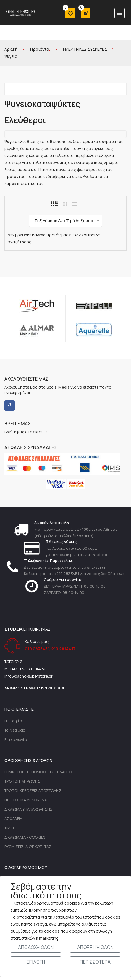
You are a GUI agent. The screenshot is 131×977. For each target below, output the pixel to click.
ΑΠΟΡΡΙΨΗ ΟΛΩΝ (95, 947)
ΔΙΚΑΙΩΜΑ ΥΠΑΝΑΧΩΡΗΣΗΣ (28, 809)
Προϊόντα (39, 49)
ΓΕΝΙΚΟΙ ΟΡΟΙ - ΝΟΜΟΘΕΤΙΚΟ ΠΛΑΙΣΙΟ (38, 771)
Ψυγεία (11, 56)
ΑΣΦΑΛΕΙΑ (13, 818)
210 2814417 (63, 649)
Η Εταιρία (13, 720)
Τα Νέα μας (14, 730)
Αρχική (11, 49)
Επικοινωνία (15, 739)
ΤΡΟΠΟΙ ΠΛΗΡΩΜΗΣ (22, 781)
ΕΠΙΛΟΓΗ (36, 962)
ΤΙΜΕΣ (9, 827)
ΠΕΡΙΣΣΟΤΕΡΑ (95, 962)
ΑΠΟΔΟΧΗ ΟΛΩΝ (36, 947)
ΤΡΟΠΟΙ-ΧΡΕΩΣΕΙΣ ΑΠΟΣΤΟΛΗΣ (32, 790)
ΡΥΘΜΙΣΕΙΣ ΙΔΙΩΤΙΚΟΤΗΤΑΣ (27, 846)
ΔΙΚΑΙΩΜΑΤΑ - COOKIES (24, 837)
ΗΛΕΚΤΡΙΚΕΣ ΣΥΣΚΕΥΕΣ (85, 49)
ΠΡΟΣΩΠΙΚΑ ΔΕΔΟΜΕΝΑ (25, 799)
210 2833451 (37, 649)
